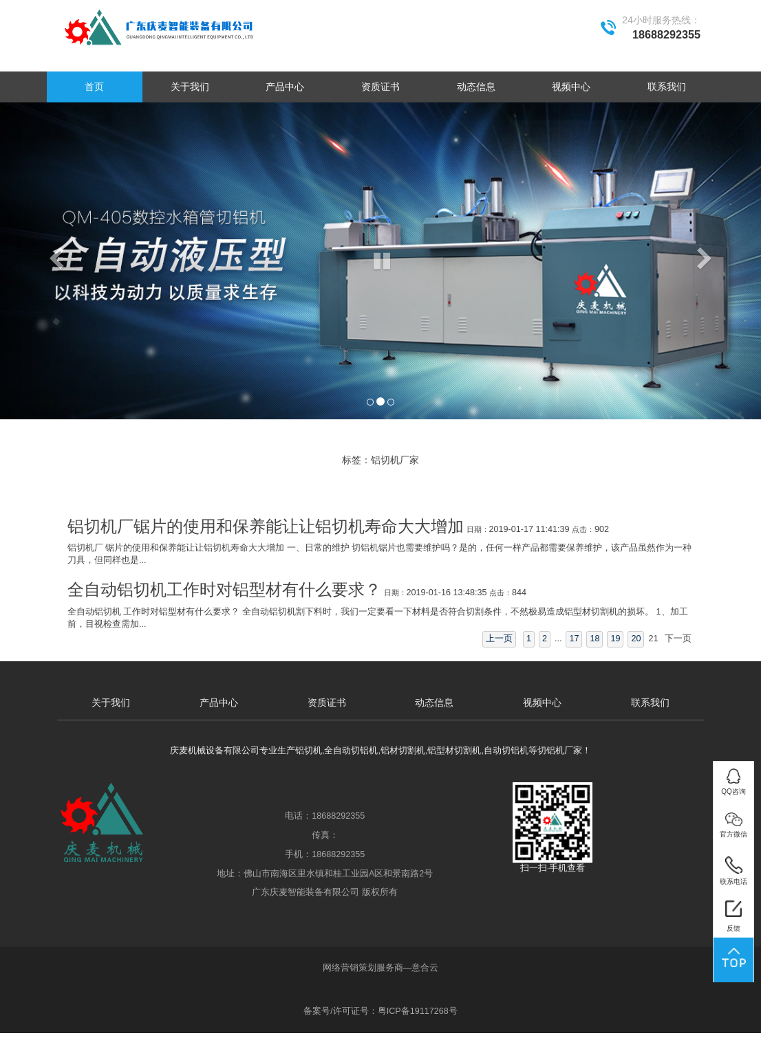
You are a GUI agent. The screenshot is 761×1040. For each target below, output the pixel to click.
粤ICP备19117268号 (418, 1011)
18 (594, 638)
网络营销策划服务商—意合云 (381, 968)
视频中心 (571, 86)
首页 (94, 86)
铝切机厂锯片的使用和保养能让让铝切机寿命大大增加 (265, 526)
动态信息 (476, 86)
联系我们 (666, 86)
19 (615, 638)
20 (636, 638)
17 (574, 638)
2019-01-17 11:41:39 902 (538, 529)
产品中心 (285, 86)
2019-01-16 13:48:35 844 (455, 592)
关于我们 (190, 86)
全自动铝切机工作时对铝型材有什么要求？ (224, 590)
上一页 (499, 638)
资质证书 (380, 86)
